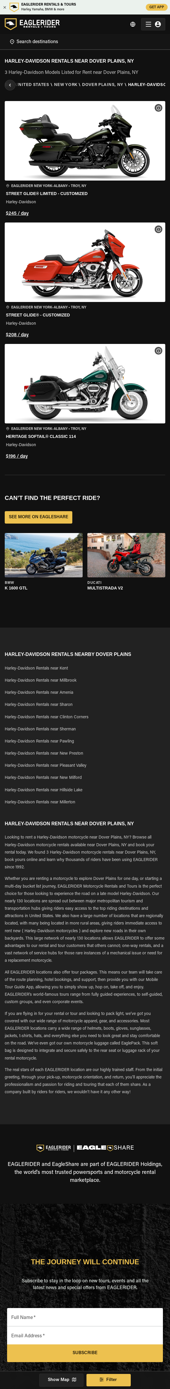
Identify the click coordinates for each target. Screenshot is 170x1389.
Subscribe (85, 1353)
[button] (85, 159)
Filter (108, 1380)
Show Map (61, 1380)
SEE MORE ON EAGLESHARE (38, 517)
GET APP (157, 7)
